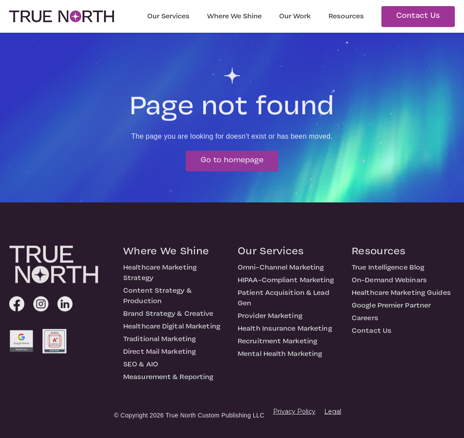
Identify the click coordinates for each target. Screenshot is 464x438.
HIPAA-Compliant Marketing (286, 283)
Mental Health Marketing (280, 357)
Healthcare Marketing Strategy (160, 276)
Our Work (295, 16)
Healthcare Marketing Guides (401, 296)
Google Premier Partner (391, 308)
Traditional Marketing (159, 342)
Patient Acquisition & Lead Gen (283, 301)
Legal (332, 411)
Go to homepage (232, 163)
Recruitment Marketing (277, 344)
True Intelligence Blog (388, 270)
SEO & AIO (140, 367)
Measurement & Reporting (168, 380)
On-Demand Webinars (389, 283)
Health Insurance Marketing (285, 331)
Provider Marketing (270, 319)
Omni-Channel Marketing (281, 270)
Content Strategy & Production (157, 299)
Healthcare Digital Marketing (171, 329)
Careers (365, 321)
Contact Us (418, 16)
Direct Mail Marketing (159, 355)
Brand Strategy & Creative (168, 317)
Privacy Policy (294, 411)
